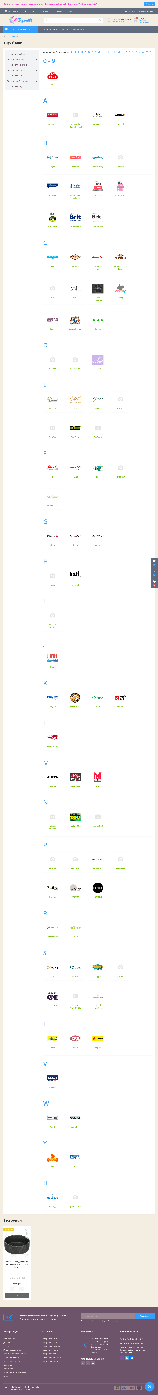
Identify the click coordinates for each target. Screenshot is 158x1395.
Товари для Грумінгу (17, 86)
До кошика (17, 1295)
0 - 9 (73, 52)
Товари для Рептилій (17, 81)
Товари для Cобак (16, 53)
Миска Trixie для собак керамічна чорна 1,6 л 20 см (17, 1264)
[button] (154, 583)
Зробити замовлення (144, 21)
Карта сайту (8, 1365)
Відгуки (64, 29)
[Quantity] (16, 1289)
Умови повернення (12, 1350)
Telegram (127, 1358)
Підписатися (144, 1316)
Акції (5, 1376)
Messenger (132, 1358)
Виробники (78, 29)
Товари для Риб (15, 75)
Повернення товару (12, 1361)
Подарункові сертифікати (14, 1372)
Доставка (58, 11)
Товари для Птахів (16, 70)
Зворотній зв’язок (11, 1357)
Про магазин (46, 11)
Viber (122, 1358)
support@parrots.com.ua (131, 1343)
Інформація (50, 29)
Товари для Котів (15, 59)
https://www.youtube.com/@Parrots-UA (93, 1363)
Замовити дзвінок (119, 21)
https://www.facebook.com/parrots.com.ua (82, 1363)
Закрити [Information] (149, 4)
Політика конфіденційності (102, 1321)
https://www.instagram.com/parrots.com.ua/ (88, 1363)
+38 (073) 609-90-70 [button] (131, 1338)
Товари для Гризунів (17, 64)
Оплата (69, 11)
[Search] (100, 20)
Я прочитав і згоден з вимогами (105, 1321)
